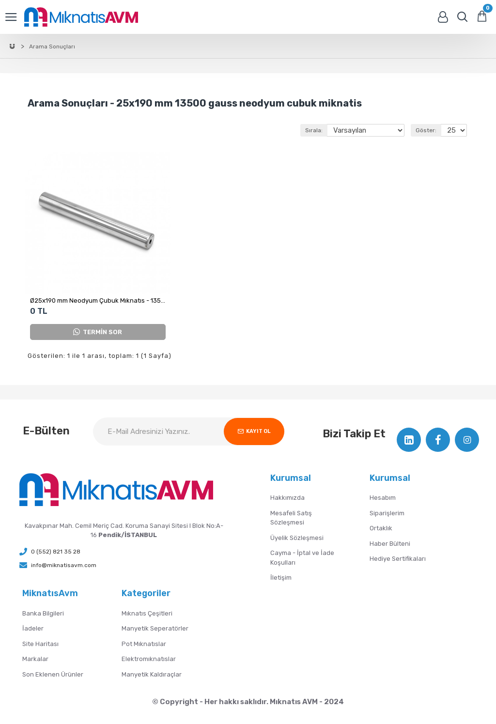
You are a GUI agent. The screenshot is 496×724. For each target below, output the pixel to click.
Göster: (424, 130)
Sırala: (303, 130)
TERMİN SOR (97, 332)
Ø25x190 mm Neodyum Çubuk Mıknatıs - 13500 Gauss (98, 300)
